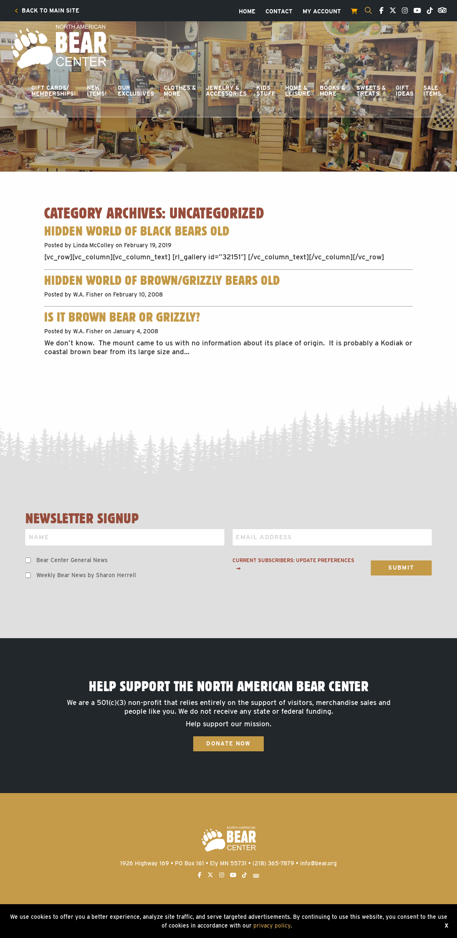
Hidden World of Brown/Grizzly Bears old (162, 280)
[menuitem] (46, 11)
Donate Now (228, 743)
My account (322, 12)
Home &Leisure (297, 90)
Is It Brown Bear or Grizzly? (122, 317)
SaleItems (432, 90)
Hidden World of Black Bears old (136, 231)
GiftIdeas (405, 90)
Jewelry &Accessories (226, 90)
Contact (279, 12)
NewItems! (97, 90)
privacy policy (271, 925)
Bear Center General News (72, 560)
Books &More (333, 90)
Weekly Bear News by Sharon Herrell (86, 575)
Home (247, 12)
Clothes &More (180, 90)
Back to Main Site (47, 11)
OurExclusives (136, 90)
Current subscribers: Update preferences (293, 564)
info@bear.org (318, 863)
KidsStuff (265, 90)
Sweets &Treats (371, 90)
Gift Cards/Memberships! (53, 90)
